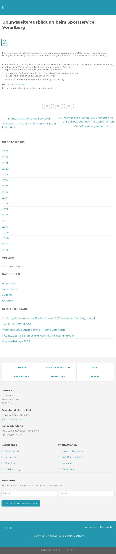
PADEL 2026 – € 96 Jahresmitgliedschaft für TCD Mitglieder (38, 335)
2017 (5, 186)
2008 (5, 238)
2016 (5, 192)
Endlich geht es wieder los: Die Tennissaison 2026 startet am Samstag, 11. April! (48, 318)
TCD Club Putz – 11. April (17, 324)
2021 (5, 163)
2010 (5, 226)
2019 (5, 174)
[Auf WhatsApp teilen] (44, 106)
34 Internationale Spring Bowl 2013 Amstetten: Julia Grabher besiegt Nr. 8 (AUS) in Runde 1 (29, 123)
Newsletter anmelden (21, 503)
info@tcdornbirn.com (19, 419)
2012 (5, 215)
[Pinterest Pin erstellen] (66, 106)
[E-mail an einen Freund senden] (60, 106)
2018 (5, 180)
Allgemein (8, 283)
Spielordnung (12, 469)
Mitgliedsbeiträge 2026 (16, 341)
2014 (5, 203)
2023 (5, 151)
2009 (5, 232)
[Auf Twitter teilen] (55, 106)
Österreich (8, 300)
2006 (5, 250)
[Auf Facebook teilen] (49, 106)
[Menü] (4, 7)
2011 (4, 221)
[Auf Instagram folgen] (7, 528)
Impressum (91, 527)
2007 (5, 244)
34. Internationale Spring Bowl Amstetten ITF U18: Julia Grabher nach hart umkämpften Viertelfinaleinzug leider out (86, 122)
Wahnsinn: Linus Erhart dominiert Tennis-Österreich (33, 329)
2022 (5, 157)
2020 (5, 168)
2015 (5, 197)
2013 (5, 209)
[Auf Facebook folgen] (2, 528)
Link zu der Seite (19, 84)
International (10, 289)
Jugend (7, 294)
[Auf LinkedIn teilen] (71, 106)
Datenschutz (108, 527)
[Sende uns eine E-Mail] (12, 528)
